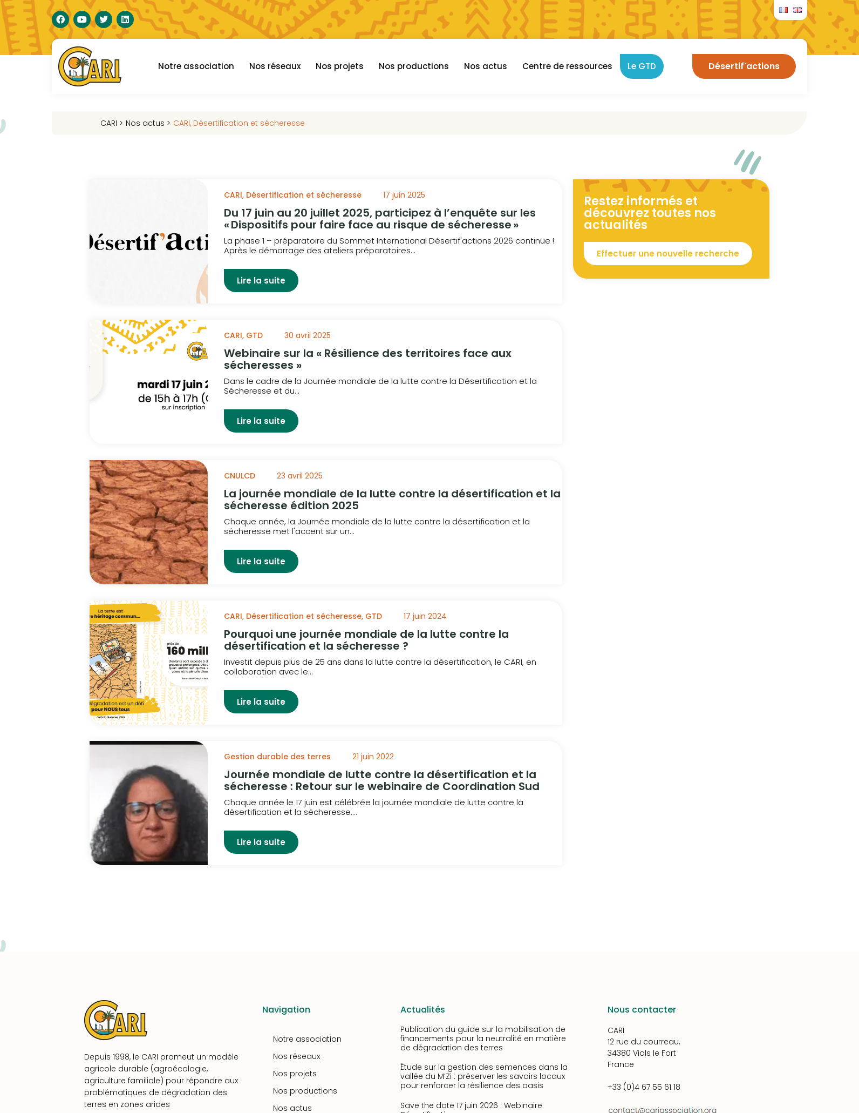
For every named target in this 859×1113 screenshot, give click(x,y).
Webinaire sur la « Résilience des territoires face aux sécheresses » (368, 359)
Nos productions (414, 66)
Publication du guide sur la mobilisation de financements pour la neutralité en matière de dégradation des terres (483, 1038)
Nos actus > (148, 123)
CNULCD (239, 475)
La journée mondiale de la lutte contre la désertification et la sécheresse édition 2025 (392, 499)
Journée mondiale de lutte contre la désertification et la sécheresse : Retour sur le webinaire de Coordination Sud (382, 780)
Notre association (196, 66)
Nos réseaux (275, 66)
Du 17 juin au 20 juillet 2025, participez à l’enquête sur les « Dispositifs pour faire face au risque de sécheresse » (380, 218)
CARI (181, 123)
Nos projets (340, 66)
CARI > (111, 123)
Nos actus (485, 66)
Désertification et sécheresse (249, 123)
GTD (254, 335)
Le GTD (642, 66)
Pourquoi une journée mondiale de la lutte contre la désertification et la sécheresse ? (366, 639)
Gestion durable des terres (277, 756)
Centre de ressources (567, 66)
